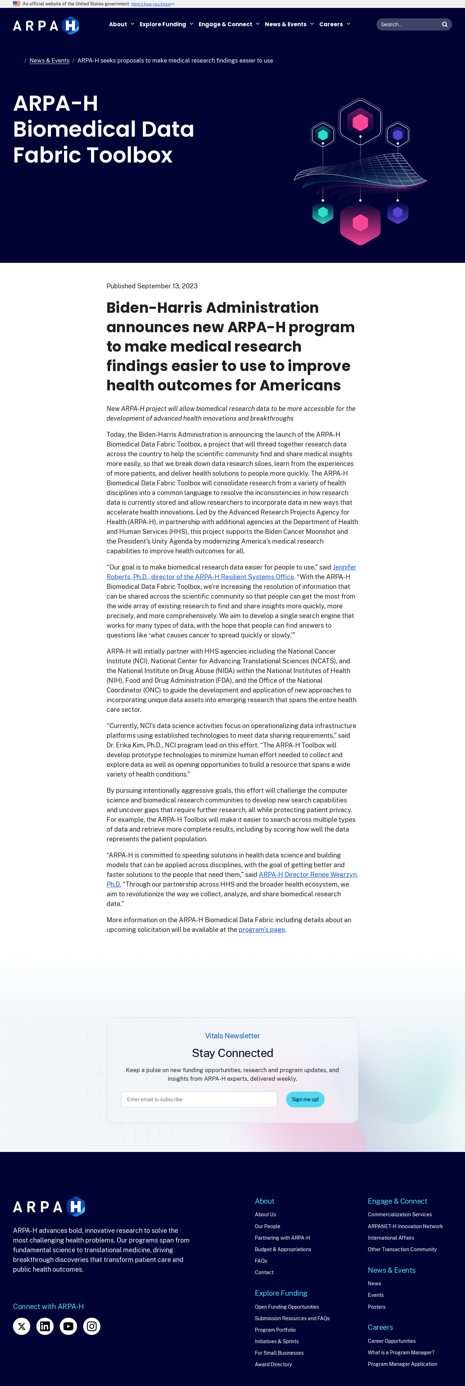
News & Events (49, 60)
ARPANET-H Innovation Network (405, 1226)
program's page (262, 929)
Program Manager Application (402, 1364)
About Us (265, 1214)
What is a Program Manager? (401, 1352)
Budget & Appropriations (283, 1249)
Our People (267, 1226)
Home (17, 60)
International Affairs (391, 1238)
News (374, 1283)
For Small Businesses (279, 1353)
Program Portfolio (275, 1330)
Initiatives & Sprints (277, 1341)
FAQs (261, 1261)
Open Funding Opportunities (287, 1307)
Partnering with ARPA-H (282, 1238)
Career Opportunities (392, 1341)
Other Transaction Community (402, 1249)
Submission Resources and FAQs (292, 1318)
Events (376, 1295)
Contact (264, 1272)
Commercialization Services (400, 1214)
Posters (376, 1307)
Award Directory (273, 1364)
